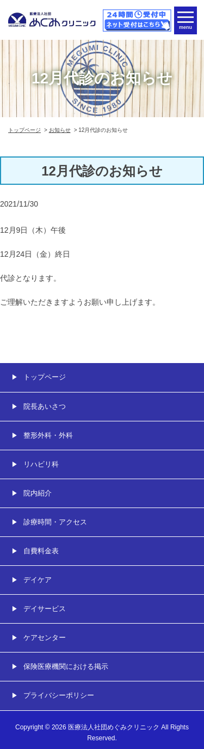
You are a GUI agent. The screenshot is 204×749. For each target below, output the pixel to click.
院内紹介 (37, 493)
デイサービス (44, 609)
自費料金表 (41, 551)
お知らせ (60, 130)
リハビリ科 (41, 464)
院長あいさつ (44, 406)
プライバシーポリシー (58, 695)
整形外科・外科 (48, 435)
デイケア (37, 580)
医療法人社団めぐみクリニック (113, 727)
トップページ (24, 130)
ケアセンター (44, 637)
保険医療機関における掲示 (65, 666)
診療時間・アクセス (55, 522)
